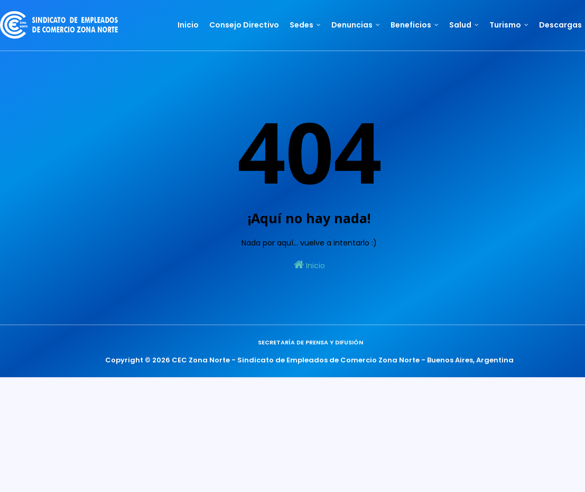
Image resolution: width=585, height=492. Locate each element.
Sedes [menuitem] (301, 25)
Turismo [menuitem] (505, 25)
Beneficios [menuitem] (411, 25)
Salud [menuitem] (460, 25)
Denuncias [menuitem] (352, 25)
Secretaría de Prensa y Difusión (310, 342)
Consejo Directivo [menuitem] (244, 25)
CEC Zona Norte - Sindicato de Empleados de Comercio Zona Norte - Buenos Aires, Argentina (343, 360)
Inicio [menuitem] (188, 25)
